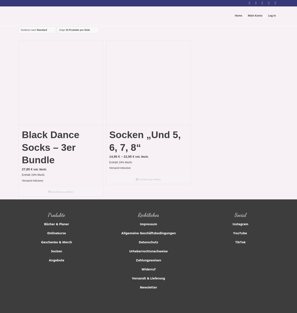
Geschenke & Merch (56, 242)
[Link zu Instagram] (249, 3)
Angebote (56, 260)
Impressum (148, 224)
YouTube (240, 233)
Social (240, 215)
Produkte (56, 215)
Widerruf (148, 270)
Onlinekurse (56, 233)
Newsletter (148, 288)
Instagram (240, 224)
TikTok (240, 242)
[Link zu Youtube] (262, 3)
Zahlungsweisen (148, 260)
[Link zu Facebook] (256, 3)
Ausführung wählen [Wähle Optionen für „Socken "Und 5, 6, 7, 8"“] (148, 180)
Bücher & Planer (56, 224)
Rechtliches (148, 215)
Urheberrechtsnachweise (148, 251)
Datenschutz (148, 242)
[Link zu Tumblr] (269, 3)
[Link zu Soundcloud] (275, 3)
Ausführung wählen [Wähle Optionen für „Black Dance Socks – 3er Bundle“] (61, 192)
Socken (56, 251)
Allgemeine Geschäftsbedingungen (148, 233)
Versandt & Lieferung (148, 279)
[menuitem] (238, 16)
